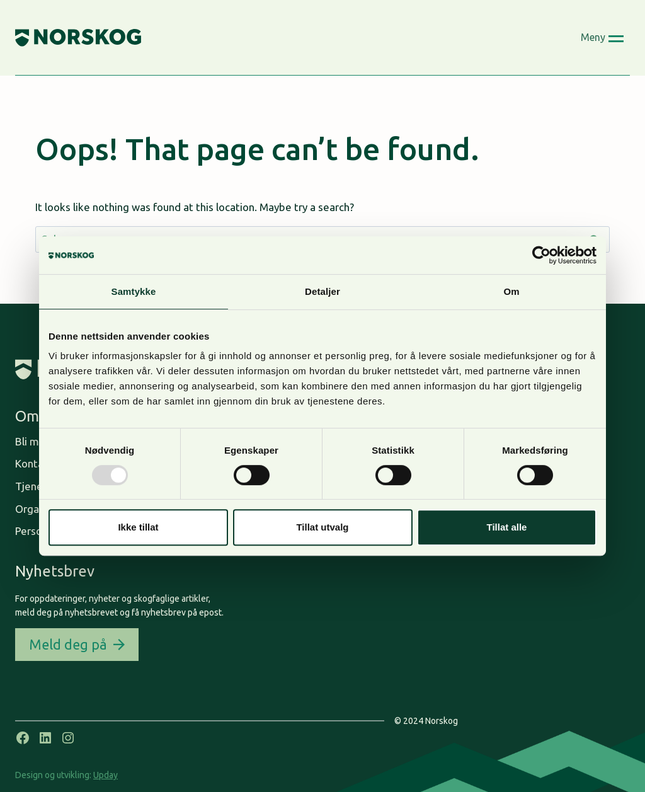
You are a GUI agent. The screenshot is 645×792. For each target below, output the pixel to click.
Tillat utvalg (322, 527)
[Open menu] (602, 38)
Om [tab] (511, 291)
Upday (105, 775)
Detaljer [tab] (322, 291)
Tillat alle (507, 527)
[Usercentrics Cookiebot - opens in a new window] (541, 255)
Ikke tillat (138, 527)
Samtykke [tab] (133, 291)
